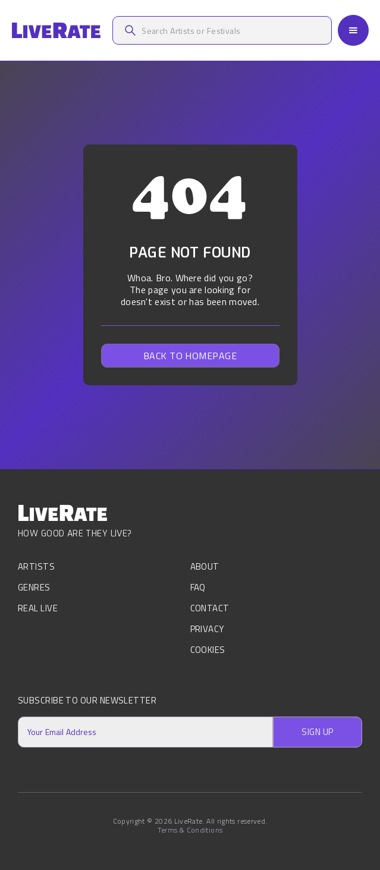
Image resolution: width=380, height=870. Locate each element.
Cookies (207, 650)
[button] (353, 30)
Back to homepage (190, 355)
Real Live (38, 608)
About (204, 567)
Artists (36, 567)
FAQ (198, 587)
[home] (56, 31)
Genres (34, 587)
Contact (210, 608)
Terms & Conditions (190, 830)
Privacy (207, 629)
